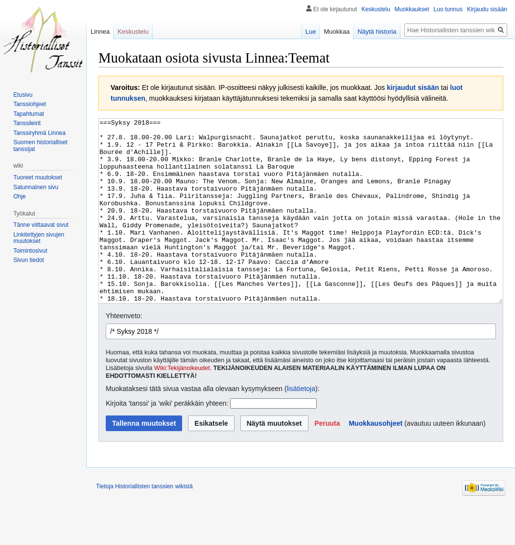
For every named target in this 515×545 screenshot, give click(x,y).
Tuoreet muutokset (37, 177)
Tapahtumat (28, 113)
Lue (310, 31)
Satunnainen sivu (35, 187)
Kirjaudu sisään (487, 9)
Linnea (100, 31)
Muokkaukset (412, 9)
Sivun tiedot (28, 260)
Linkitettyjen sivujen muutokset (38, 238)
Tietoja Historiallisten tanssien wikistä (144, 523)
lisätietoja (301, 425)
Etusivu (22, 94)
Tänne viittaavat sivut (41, 224)
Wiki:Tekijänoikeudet (182, 404)
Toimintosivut (30, 250)
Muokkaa (337, 31)
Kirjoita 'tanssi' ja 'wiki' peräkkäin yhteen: (167, 440)
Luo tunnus (448, 9)
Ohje (19, 196)
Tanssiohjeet (29, 104)
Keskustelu (375, 9)
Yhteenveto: (124, 352)
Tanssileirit (27, 123)
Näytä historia (376, 31)
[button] (327, 460)
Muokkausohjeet (375, 460)
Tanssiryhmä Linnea (39, 133)
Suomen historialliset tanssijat (40, 146)
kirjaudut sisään (413, 87)
